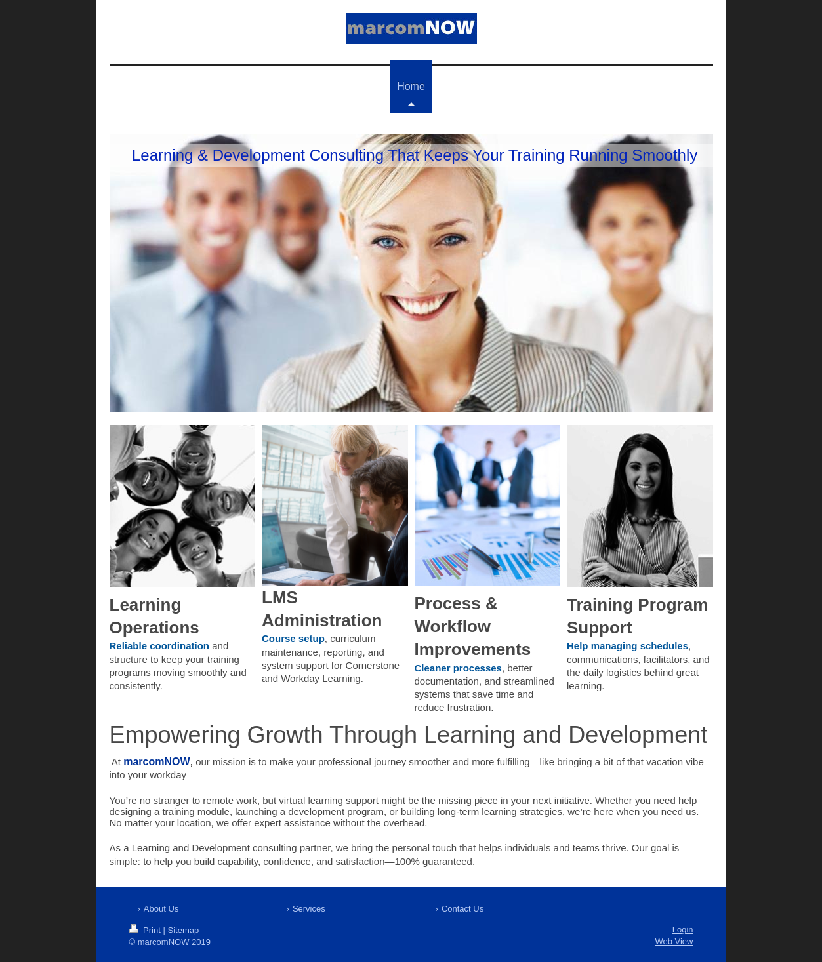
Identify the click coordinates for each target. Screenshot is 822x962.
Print (146, 930)
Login (682, 929)
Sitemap (183, 930)
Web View (674, 941)
